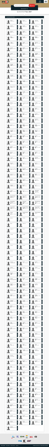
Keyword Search (24, 8)
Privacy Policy (8, 445)
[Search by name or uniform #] (22, 5)
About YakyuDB (3, 445)
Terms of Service (13, 445)
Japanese (17, 445)
